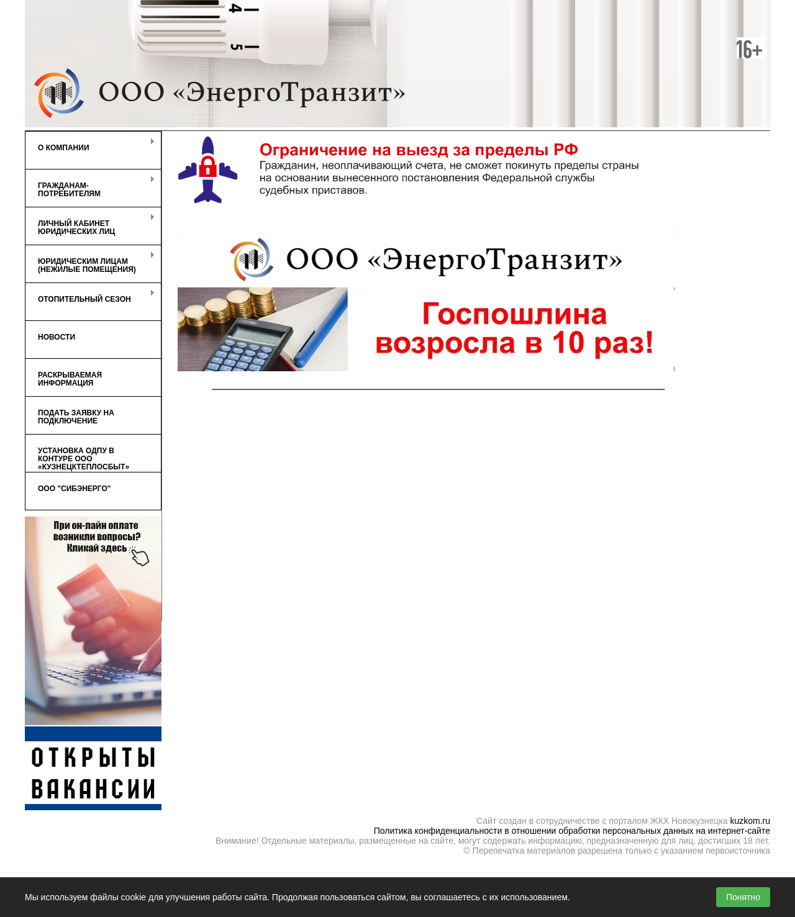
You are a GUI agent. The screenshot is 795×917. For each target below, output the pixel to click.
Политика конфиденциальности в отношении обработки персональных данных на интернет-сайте (572, 831)
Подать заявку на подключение (76, 417)
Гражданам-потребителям (90, 187)
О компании (90, 144)
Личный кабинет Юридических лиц (90, 225)
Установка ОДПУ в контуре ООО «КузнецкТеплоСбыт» (83, 458)
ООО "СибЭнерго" (74, 488)
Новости (56, 337)
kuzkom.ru (750, 821)
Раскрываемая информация (70, 379)
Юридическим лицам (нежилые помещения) (90, 262)
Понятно (743, 897)
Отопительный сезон (90, 296)
